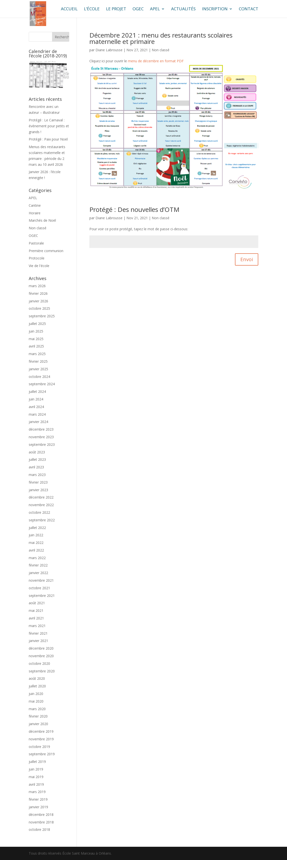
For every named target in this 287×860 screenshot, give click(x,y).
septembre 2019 (42, 754)
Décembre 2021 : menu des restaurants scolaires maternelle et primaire (160, 38)
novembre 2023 (41, 437)
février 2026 (38, 293)
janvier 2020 (38, 723)
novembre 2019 (41, 739)
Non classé (160, 50)
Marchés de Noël (42, 220)
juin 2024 (36, 399)
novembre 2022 (41, 504)
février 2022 (38, 565)
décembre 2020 (41, 648)
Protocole (36, 258)
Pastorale (36, 243)
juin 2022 (36, 535)
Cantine (35, 205)
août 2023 (37, 452)
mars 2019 (37, 791)
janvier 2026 (38, 301)
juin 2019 (36, 769)
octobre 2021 (39, 588)
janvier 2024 (38, 421)
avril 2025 (36, 346)
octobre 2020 (39, 663)
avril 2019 (36, 784)
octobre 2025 (39, 308)
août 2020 (37, 678)
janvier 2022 (38, 572)
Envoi (246, 259)
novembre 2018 (41, 822)
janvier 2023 (38, 490)
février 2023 (38, 482)
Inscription (215, 9)
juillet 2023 (37, 459)
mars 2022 (37, 557)
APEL (155, 9)
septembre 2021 (42, 595)
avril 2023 (36, 467)
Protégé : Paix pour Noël (48, 139)
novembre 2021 (41, 580)
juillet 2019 (37, 761)
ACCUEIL (69, 9)
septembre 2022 (42, 520)
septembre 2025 (42, 316)
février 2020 (38, 716)
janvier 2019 (38, 807)
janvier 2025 (38, 369)
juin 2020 (36, 693)
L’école (92, 9)
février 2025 (38, 361)
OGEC (138, 9)
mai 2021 (36, 610)
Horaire (35, 213)
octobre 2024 (39, 376)
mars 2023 (37, 474)
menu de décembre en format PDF (156, 61)
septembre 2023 (42, 444)
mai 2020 (36, 701)
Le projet (116, 9)
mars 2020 (37, 708)
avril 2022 (36, 550)
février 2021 (38, 633)
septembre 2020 (42, 671)
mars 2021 (37, 625)
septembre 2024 (42, 384)
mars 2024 (37, 414)
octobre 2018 (39, 829)
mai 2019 (36, 776)
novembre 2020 (41, 656)
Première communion (46, 250)
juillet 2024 (37, 391)
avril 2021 (36, 618)
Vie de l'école (39, 265)
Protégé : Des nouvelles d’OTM (134, 209)
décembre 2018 (41, 814)
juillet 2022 (37, 527)
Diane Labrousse (109, 50)
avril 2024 (36, 406)
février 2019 (38, 799)
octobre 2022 (39, 512)
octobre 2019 (39, 746)
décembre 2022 (41, 497)
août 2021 (37, 603)
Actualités (183, 9)
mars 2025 (37, 353)
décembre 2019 (41, 731)
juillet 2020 (37, 686)
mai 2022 (36, 542)
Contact (248, 9)
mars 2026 (37, 285)
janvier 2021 (38, 640)
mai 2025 (36, 338)
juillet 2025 (37, 323)
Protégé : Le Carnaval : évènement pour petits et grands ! (49, 126)
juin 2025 (36, 331)
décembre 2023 (41, 429)
